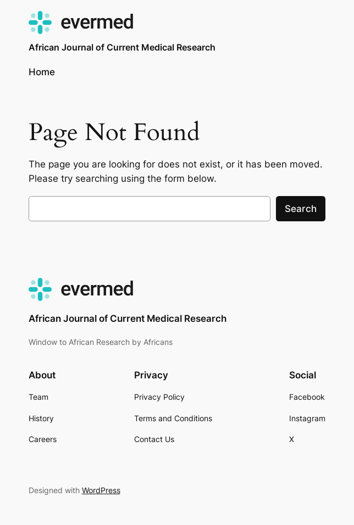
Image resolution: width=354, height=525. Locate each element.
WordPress (101, 490)
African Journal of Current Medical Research (122, 47)
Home (42, 71)
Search (301, 208)
